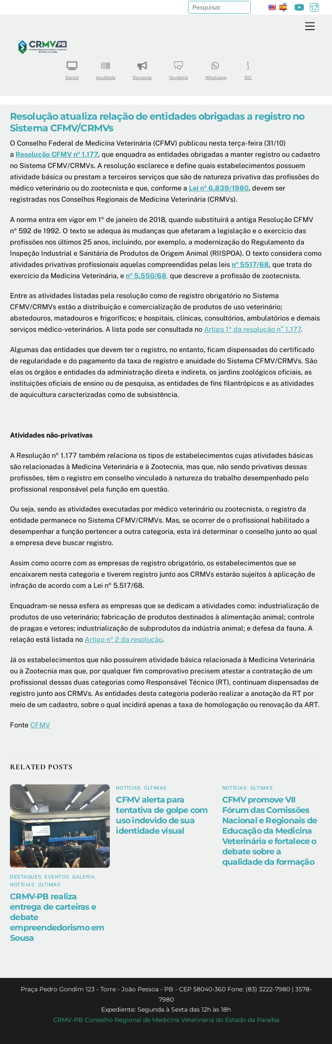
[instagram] (314, 6)
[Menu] (310, 26)
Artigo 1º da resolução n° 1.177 (252, 329)
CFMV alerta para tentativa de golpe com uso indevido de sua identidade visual (162, 815)
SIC (248, 67)
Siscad (72, 67)
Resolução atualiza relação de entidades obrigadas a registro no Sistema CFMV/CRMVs (157, 122)
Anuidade (105, 67)
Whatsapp (216, 67)
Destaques (26, 877)
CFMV (40, 725)
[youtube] (299, 6)
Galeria (83, 877)
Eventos (57, 877)
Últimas (49, 885)
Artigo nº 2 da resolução (124, 639)
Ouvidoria (178, 67)
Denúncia (142, 67)
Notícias (22, 885)
